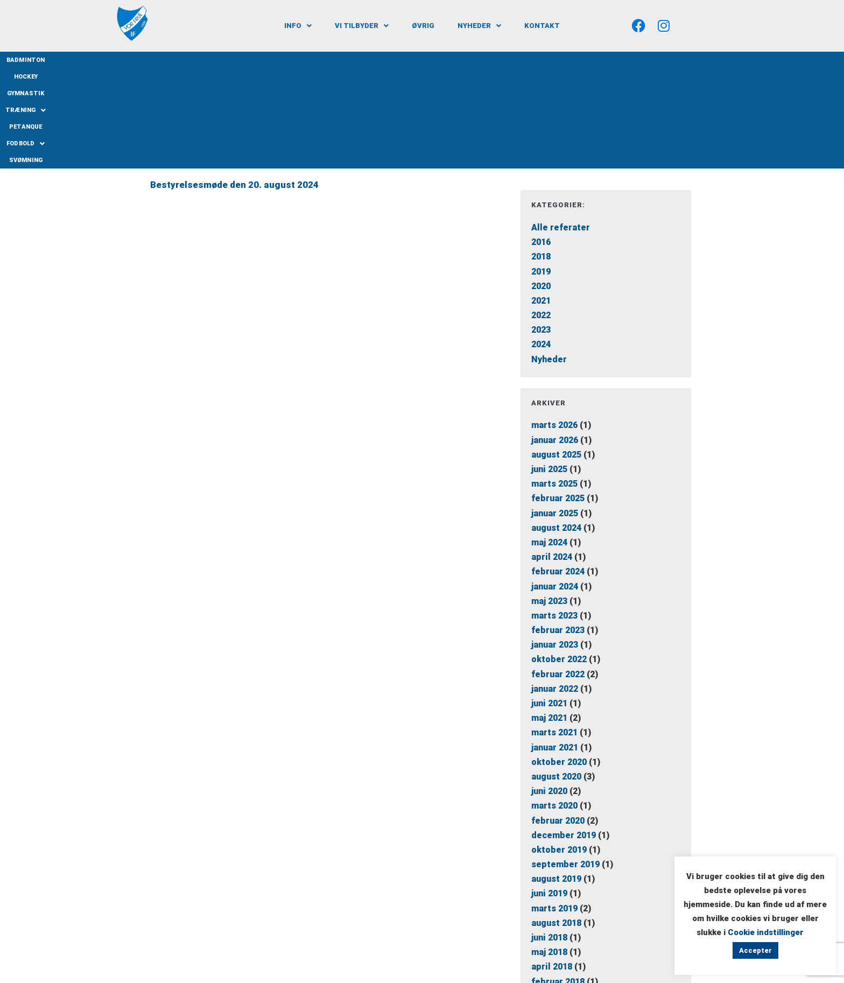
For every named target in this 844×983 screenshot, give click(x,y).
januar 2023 (554, 544)
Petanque (467, 60)
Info (298, 26)
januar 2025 (554, 413)
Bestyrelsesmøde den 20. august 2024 (234, 84)
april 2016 (551, 925)
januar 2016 (554, 954)
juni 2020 (549, 691)
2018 (541, 156)
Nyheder (479, 26)
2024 (541, 244)
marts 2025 (554, 383)
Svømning (561, 60)
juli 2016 (548, 910)
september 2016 (565, 895)
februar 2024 (558, 471)
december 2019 (563, 734)
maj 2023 (549, 500)
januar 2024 (554, 486)
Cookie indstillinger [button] (766, 932)
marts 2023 (554, 515)
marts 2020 (554, 705)
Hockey (328, 60)
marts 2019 (554, 808)
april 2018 (551, 866)
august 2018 (556, 822)
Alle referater (560, 127)
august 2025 (556, 354)
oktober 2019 (559, 749)
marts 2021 (554, 632)
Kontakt (542, 26)
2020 (541, 185)
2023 (541, 229)
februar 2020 (558, 720)
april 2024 (551, 457)
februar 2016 (558, 940)
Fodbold (513, 60)
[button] (297, 25)
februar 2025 (558, 398)
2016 (541, 142)
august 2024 (556, 427)
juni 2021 (549, 603)
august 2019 (556, 779)
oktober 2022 (559, 559)
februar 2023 (558, 530)
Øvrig (423, 26)
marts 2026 (554, 325)
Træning (419, 60)
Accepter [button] (755, 950)
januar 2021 (554, 647)
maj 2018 (549, 852)
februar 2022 (558, 573)
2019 (541, 171)
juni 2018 (549, 837)
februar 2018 (558, 881)
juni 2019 (549, 793)
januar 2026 (554, 339)
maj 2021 (549, 618)
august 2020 (556, 676)
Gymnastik (369, 60)
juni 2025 (549, 368)
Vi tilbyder (362, 26)
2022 (541, 215)
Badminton (285, 60)
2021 (541, 200)
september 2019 (565, 764)
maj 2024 (549, 442)
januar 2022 (554, 588)
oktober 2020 (559, 661)
